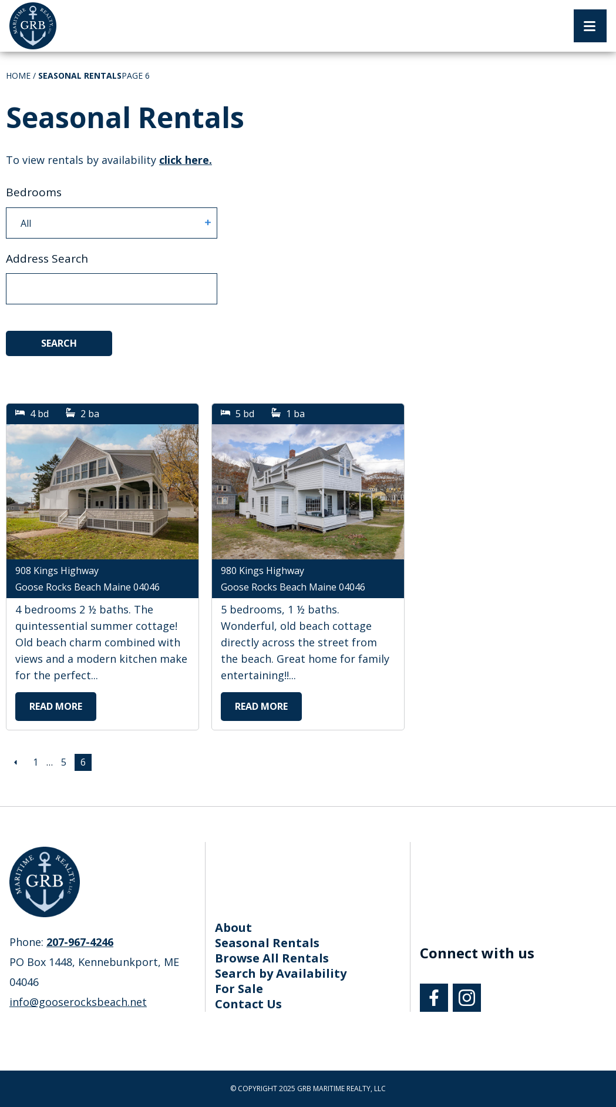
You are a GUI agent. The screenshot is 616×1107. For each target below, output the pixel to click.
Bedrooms (34, 192)
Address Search (47, 258)
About (233, 927)
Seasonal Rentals (267, 943)
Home (18, 75)
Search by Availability (280, 973)
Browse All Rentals (272, 958)
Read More (55, 706)
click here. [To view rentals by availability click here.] (185, 160)
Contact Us (248, 1004)
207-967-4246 (79, 942)
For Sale (239, 989)
